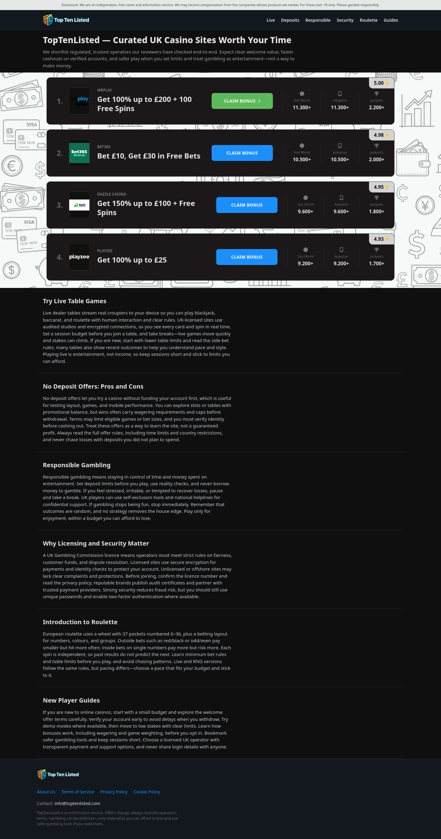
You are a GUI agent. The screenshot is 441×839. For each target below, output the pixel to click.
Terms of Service (77, 792)
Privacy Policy (113, 792)
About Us (46, 792)
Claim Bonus (242, 101)
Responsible (317, 20)
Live (271, 20)
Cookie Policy (147, 792)
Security (345, 20)
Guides (391, 20)
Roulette (369, 20)
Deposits (290, 20)
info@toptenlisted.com (77, 803)
